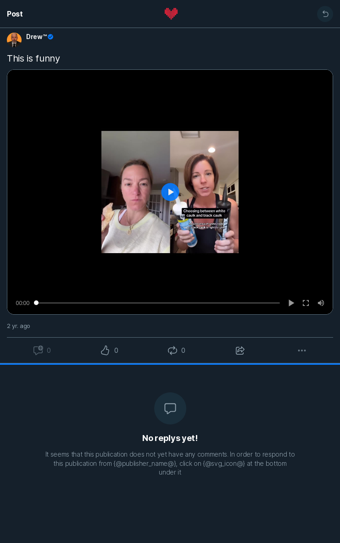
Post (15, 13)
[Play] (291, 303)
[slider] (157, 302)
